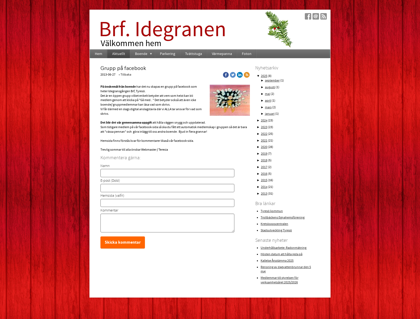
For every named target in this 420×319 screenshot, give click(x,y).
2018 (264, 160)
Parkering (167, 53)
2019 (264, 154)
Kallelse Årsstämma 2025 (277, 261)
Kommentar (109, 210)
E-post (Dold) (110, 181)
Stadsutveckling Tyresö (276, 230)
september (272, 81)
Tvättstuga (193, 53)
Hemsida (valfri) (112, 196)
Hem (98, 53)
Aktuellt (118, 53)
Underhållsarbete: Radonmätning (284, 248)
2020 (264, 147)
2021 (264, 141)
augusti (270, 87)
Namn (105, 166)
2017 (264, 167)
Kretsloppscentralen (274, 224)
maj (267, 94)
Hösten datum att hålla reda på (281, 254)
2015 (264, 180)
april (268, 101)
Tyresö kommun (272, 211)
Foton (247, 53)
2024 (264, 120)
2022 (264, 134)
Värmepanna (222, 53)
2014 (264, 187)
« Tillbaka (125, 75)
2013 (264, 194)
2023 (264, 127)
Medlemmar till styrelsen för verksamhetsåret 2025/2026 (279, 280)
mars (268, 107)
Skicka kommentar (123, 242)
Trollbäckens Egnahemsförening (283, 218)
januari (270, 114)
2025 (264, 76)
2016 (264, 174)
